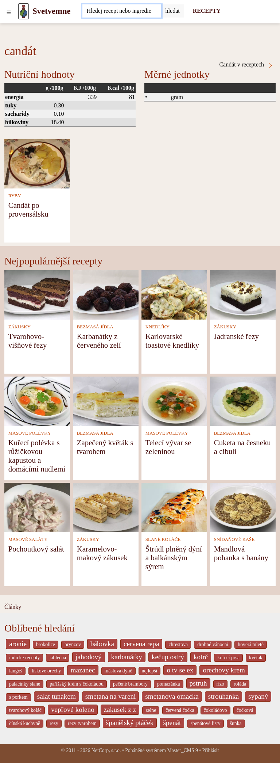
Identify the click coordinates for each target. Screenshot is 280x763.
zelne (150, 710)
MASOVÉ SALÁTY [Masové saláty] (28, 539)
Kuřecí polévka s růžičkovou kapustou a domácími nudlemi (37, 455)
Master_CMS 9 (182, 750)
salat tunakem (56, 696)
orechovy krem (224, 670)
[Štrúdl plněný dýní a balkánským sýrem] (174, 507)
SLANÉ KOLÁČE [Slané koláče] (162, 539)
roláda (240, 684)
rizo (220, 684)
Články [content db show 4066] (12, 607)
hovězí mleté (251, 644)
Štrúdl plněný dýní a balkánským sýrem (173, 558)
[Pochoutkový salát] (37, 507)
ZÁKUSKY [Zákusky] (19, 326)
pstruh (198, 683)
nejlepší (150, 671)
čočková (245, 710)
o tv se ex (180, 670)
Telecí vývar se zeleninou (168, 446)
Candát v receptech (246, 64)
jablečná (57, 657)
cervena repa (141, 644)
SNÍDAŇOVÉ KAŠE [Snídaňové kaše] (234, 539)
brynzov (73, 644)
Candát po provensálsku (28, 209)
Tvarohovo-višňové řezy (27, 340)
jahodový (88, 657)
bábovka (102, 644)
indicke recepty (24, 657)
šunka (236, 723)
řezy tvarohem (82, 723)
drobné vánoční (212, 644)
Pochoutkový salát (36, 549)
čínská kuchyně (24, 723)
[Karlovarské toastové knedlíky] (174, 294)
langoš (15, 671)
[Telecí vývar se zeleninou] (174, 400)
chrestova (178, 644)
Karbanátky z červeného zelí (99, 340)
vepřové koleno (72, 709)
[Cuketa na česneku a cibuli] (243, 400)
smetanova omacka (172, 696)
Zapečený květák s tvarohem (105, 446)
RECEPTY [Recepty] (207, 11)
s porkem (18, 697)
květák (255, 657)
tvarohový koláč (25, 710)
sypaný (258, 696)
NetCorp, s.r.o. (106, 750)
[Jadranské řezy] (243, 294)
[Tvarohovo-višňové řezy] (37, 294)
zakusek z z (120, 709)
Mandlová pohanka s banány (241, 553)
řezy (54, 723)
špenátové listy (205, 723)
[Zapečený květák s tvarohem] (106, 400)
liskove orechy (46, 671)
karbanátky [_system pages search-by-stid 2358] (126, 657)
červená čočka (180, 710)
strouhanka (223, 696)
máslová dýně (118, 671)
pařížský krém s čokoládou (77, 684)
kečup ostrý (168, 657)
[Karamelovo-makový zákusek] (106, 507)
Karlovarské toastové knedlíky (172, 340)
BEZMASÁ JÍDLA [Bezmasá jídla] (95, 326)
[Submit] (172, 11)
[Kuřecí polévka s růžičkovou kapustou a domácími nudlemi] (37, 400)
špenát (172, 722)
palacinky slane (24, 684)
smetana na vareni (110, 696)
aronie (18, 644)
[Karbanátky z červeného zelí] (106, 294)
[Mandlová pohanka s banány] (243, 507)
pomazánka (168, 684)
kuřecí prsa (228, 657)
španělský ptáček (130, 722)
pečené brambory (130, 684)
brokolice (45, 644)
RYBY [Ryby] (14, 195)
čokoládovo (215, 710)
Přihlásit (210, 750)
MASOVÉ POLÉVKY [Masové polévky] (29, 433)
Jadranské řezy (236, 336)
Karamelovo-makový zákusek (102, 553)
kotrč (201, 657)
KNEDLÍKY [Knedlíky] (157, 326)
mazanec (82, 670)
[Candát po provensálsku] (37, 163)
